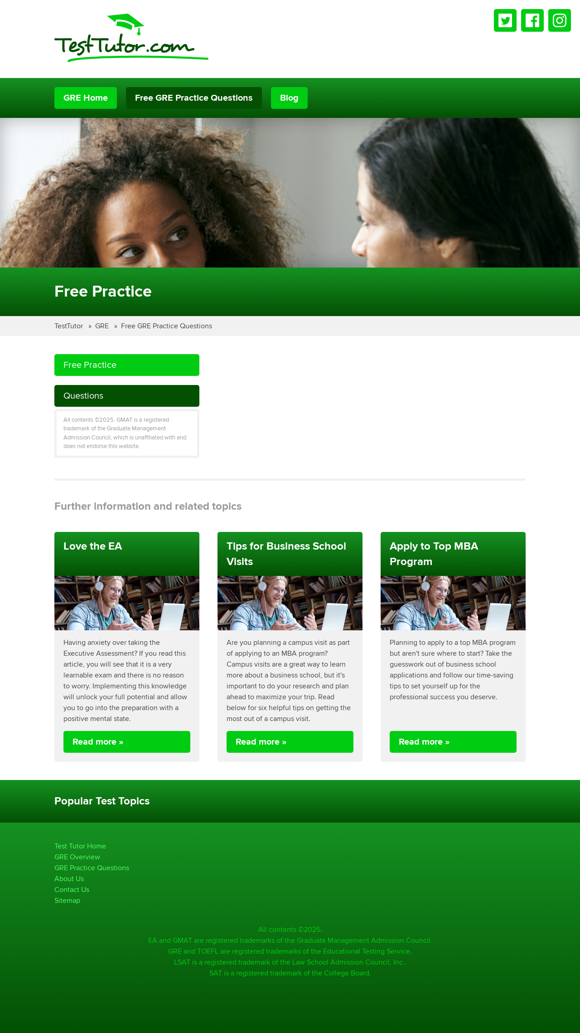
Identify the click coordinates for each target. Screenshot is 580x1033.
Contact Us (71, 889)
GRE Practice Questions (91, 867)
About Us (69, 878)
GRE (103, 326)
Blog (289, 98)
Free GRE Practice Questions (194, 98)
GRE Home (85, 98)
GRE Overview (77, 857)
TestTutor (69, 326)
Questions (83, 395)
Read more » (98, 741)
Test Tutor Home (80, 846)
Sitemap (67, 900)
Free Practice (89, 365)
